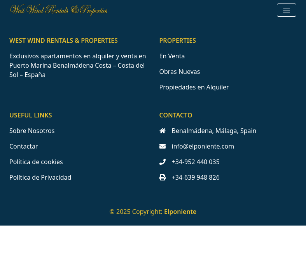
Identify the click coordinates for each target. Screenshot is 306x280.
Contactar (23, 146)
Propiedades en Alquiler (194, 87)
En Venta (172, 56)
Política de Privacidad (40, 177)
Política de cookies (36, 162)
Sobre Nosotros (31, 130)
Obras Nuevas (179, 71)
